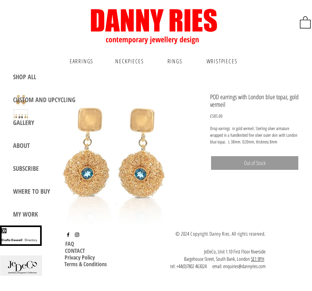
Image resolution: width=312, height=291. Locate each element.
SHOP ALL (24, 77)
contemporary (128, 39)
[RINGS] (175, 61)
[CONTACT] (75, 250)
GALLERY (23, 122)
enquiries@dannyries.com (244, 266)
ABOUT (21, 145)
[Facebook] (68, 235)
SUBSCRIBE (26, 168)
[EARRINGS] (82, 61)
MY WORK (25, 214)
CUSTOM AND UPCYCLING (44, 99)
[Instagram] (77, 235)
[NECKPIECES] (130, 61)
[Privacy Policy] (79, 257)
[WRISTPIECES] (222, 61)
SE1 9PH (257, 258)
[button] (305, 22)
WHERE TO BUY (31, 191)
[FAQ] (70, 243)
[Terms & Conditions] (85, 263)
